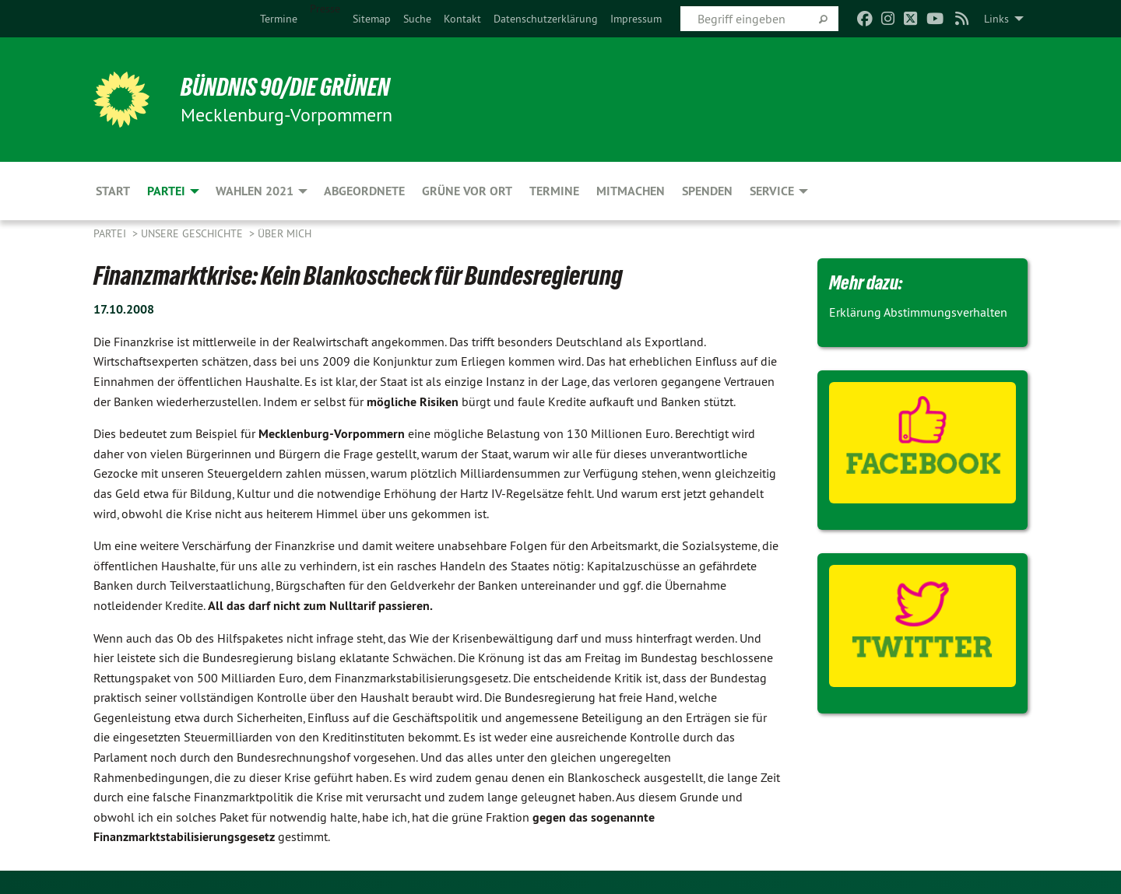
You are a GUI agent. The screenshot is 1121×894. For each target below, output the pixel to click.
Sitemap (372, 19)
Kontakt (462, 19)
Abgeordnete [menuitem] (364, 191)
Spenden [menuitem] (707, 191)
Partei (111, 233)
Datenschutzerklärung (546, 19)
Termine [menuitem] (554, 191)
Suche (417, 19)
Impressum (636, 19)
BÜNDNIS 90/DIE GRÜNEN (285, 87)
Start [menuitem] (113, 191)
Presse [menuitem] (325, 9)
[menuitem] (278, 18)
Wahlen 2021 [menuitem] (254, 191)
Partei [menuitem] (166, 191)
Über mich (284, 233)
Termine (278, 19)
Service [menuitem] (772, 191)
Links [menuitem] (996, 19)
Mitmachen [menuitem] (630, 191)
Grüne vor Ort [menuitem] (467, 191)
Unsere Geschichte (193, 233)
